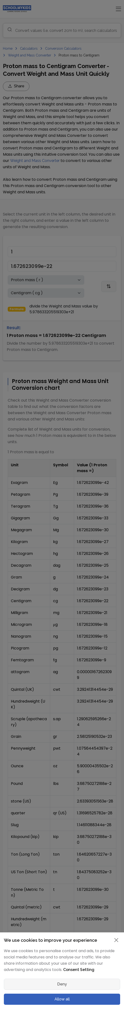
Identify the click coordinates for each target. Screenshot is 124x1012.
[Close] (116, 940)
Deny (62, 984)
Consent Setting (78, 969)
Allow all (62, 999)
